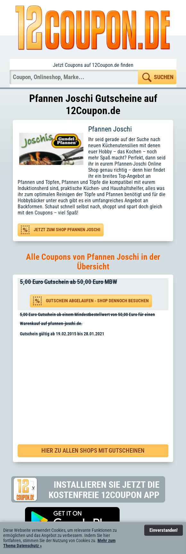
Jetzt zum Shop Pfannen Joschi (67, 229)
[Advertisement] (95, 385)
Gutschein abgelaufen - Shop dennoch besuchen (97, 301)
